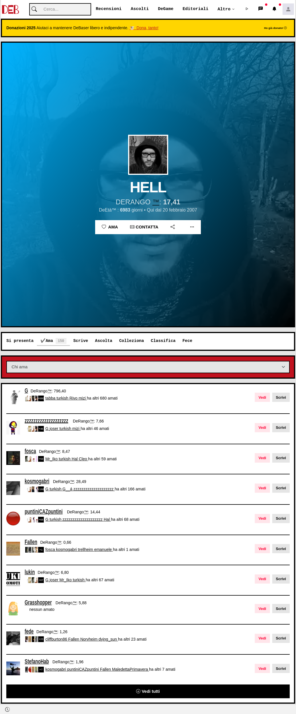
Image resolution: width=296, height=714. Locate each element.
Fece (188, 341)
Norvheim (89, 639)
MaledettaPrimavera (130, 669)
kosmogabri (37, 481)
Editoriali (195, 9)
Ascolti (140, 9)
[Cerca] (60, 9)
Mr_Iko (52, 459)
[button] (247, 9)
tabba (50, 398)
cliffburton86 (56, 639)
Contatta (144, 227)
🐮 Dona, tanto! (144, 28)
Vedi (262, 398)
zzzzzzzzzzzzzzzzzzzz (46, 421)
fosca (30, 451)
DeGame (165, 9)
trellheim (86, 549)
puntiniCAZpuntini (44, 511)
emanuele (103, 549)
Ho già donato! (275, 28)
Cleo (83, 459)
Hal (75, 459)
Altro (223, 9)
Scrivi (281, 398)
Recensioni (108, 9)
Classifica (163, 341)
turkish (62, 398)
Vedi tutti (148, 691)
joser (54, 429)
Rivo (74, 398)
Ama (110, 227)
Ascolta (103, 341)
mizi (83, 398)
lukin (30, 572)
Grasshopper (38, 602)
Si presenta (20, 341)
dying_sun (108, 639)
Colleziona (131, 341)
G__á (67, 489)
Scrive (80, 341)
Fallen (31, 542)
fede (29, 631)
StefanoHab (37, 661)
